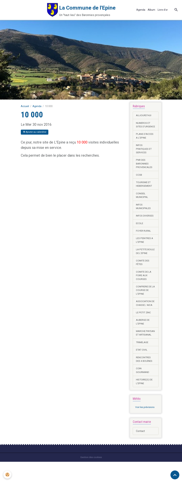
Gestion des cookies (91, 477)
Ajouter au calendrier (34, 132)
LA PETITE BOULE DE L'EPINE (142, 259)
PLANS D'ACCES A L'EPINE (145, 140)
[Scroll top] (174, 474)
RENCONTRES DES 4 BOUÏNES (144, 378)
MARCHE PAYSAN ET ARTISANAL (142, 350)
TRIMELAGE (142, 361)
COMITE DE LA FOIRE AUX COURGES (144, 286)
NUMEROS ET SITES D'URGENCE (143, 126)
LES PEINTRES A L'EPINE (145, 246)
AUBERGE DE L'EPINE (143, 337)
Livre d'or (163, 9)
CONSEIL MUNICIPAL (142, 200)
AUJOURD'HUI (144, 115)
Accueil (25, 106)
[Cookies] (8, 475)
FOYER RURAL (144, 236)
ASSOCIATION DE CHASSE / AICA (144, 316)
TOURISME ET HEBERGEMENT (144, 189)
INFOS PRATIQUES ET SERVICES (144, 153)
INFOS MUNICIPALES (143, 211)
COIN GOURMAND (143, 390)
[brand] (65, 9)
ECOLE (139, 229)
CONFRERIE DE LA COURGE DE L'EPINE (144, 301)
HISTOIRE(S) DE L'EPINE (145, 401)
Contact (140, 451)
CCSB (139, 179)
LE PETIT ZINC (144, 327)
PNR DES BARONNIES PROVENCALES (144, 168)
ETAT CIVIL (142, 369)
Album (151, 9)
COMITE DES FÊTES (143, 272)
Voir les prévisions (145, 427)
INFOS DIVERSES (145, 221)
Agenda (140, 9)
